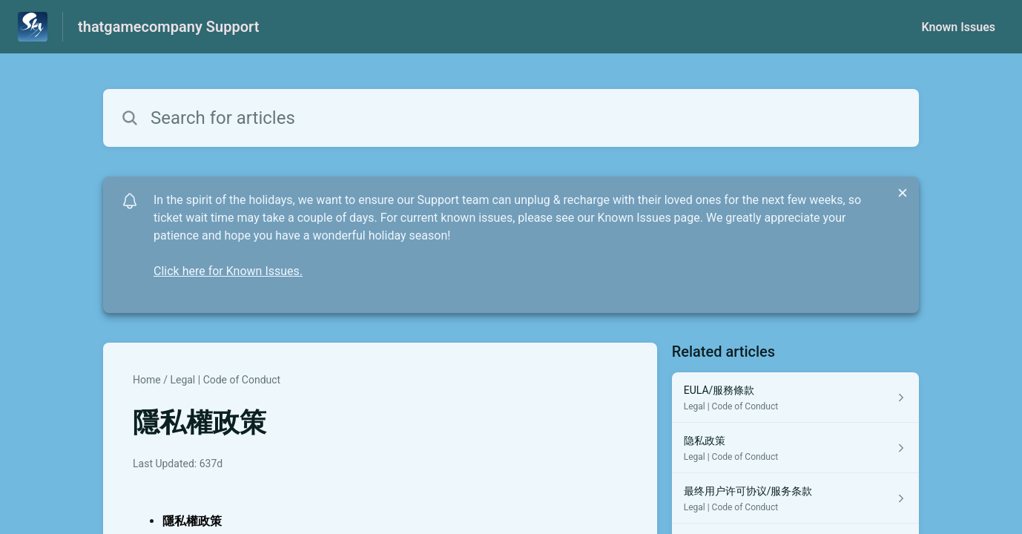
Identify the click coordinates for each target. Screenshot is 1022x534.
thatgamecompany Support (168, 27)
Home (147, 380)
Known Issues (958, 27)
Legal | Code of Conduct (225, 380)
